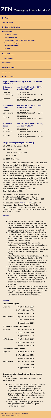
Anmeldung (7, 215)
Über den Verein (7, 22)
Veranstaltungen (7, 31)
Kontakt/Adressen (8, 54)
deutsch (4, 76)
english (11, 76)
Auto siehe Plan (25, 203)
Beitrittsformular (7, 58)
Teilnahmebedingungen (12, 43)
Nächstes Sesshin (10, 35)
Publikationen (6, 63)
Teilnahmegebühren (11, 45)
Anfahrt (7, 48)
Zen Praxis (5, 18)
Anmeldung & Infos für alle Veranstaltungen (19, 40)
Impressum (6, 72)
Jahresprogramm (10, 37)
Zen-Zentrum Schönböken (11, 27)
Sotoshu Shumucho (9, 67)
